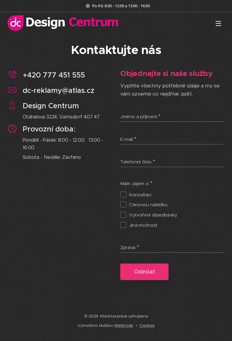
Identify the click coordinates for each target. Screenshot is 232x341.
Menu (218, 23)
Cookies (147, 325)
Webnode (123, 325)
